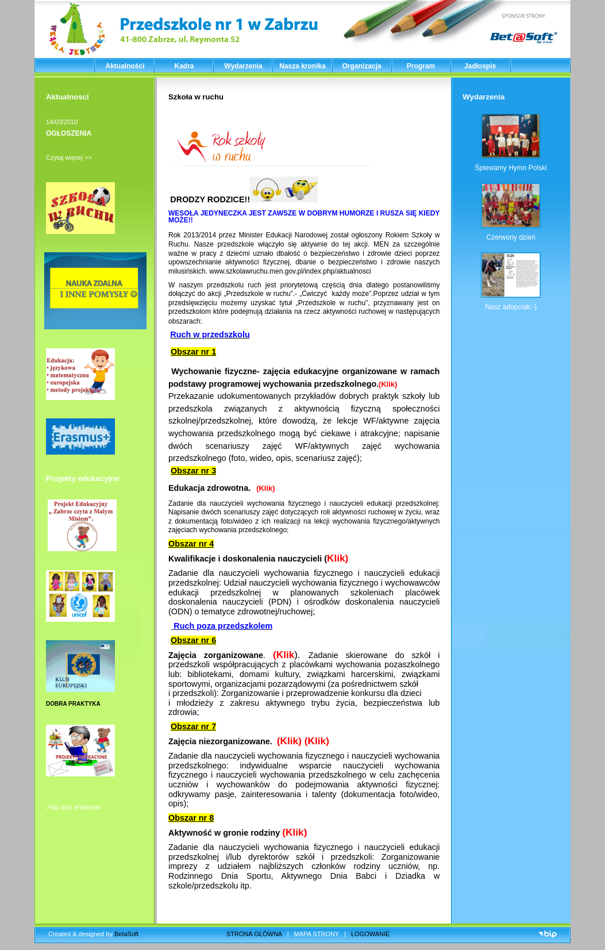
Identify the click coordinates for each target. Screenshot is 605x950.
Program (421, 66)
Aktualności (124, 66)
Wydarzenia (243, 66)
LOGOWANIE (370, 933)
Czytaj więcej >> (69, 157)
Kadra (184, 66)
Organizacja (361, 66)
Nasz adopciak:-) (511, 307)
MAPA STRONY (316, 933)
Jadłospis (480, 66)
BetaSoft (126, 933)
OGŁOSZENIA (68, 133)
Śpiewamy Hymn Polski (510, 168)
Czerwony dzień (510, 237)
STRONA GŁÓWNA (254, 933)
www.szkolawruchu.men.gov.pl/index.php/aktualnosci (290, 271)
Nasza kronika (302, 66)
